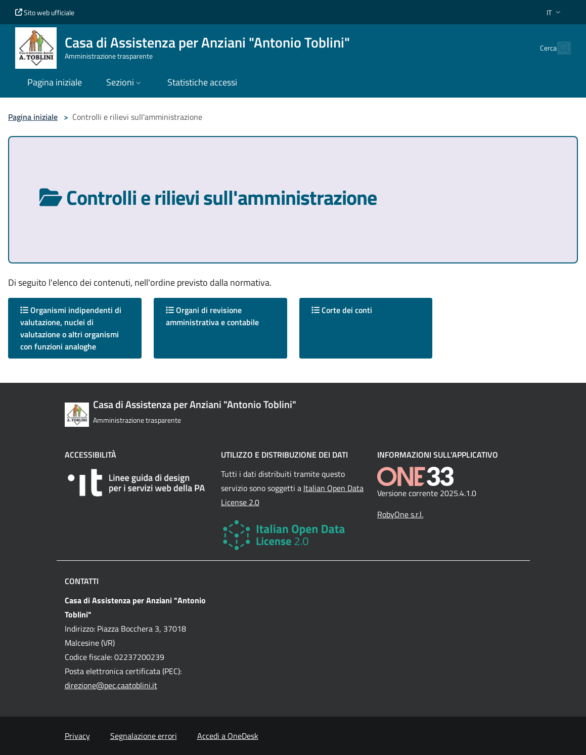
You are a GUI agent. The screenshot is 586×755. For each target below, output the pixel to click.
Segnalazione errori (143, 736)
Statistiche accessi (202, 82)
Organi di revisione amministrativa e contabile (212, 316)
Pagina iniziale (33, 117)
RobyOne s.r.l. (400, 514)
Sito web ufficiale (44, 12)
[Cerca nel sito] (559, 48)
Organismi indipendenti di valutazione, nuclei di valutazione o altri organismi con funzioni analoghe (70, 328)
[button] (554, 12)
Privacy (77, 736)
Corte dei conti (341, 310)
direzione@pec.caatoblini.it (111, 685)
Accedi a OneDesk (227, 736)
